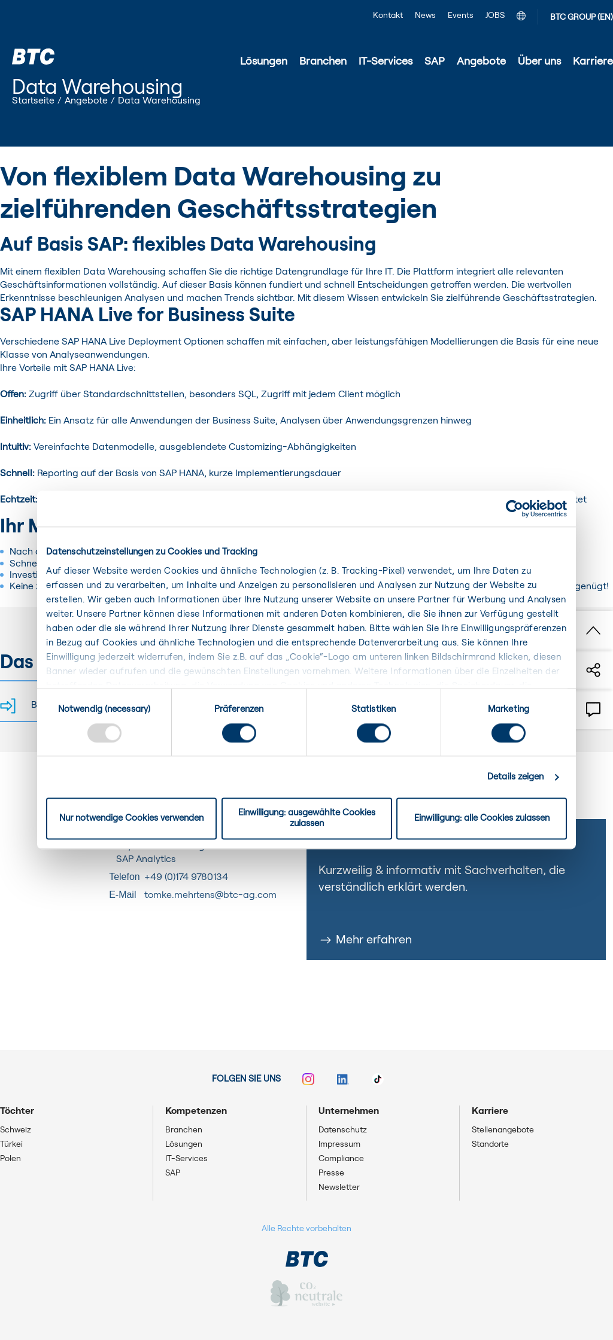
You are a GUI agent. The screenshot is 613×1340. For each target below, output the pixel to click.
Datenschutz (342, 1130)
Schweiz (15, 1130)
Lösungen (183, 1144)
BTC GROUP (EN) (581, 17)
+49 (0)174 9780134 (186, 877)
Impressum (339, 1144)
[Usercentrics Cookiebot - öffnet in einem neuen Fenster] (514, 508)
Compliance (341, 1159)
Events (461, 15)
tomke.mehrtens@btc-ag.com (210, 895)
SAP (172, 1173)
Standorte (490, 1144)
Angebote (86, 100)
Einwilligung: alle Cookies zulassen (482, 818)
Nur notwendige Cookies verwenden (131, 818)
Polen (10, 1159)
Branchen (183, 1130)
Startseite (33, 100)
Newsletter (339, 1187)
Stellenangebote (503, 1130)
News (425, 15)
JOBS (495, 15)
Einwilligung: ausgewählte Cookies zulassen (306, 819)
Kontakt (388, 15)
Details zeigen (515, 776)
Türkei (11, 1144)
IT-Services (186, 1159)
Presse (331, 1173)
